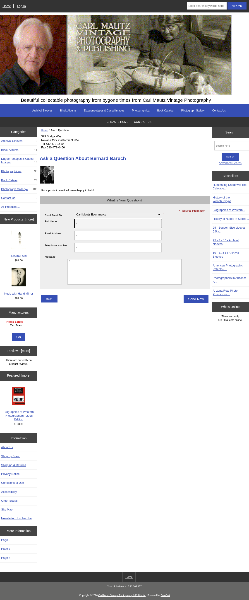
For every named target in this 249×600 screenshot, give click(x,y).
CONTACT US (142, 121)
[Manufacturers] (18, 325)
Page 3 (5, 548)
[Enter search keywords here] (206, 6)
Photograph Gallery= (19, 189)
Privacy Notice (10, 474)
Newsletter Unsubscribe (16, 518)
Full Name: (51, 221)
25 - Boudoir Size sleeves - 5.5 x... (230, 229)
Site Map (6, 509)
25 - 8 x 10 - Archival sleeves (226, 242)
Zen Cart (165, 595)
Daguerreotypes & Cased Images (104, 110)
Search (230, 132)
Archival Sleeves (42, 110)
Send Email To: (53, 215)
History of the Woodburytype (222, 199)
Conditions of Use (12, 482)
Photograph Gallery (192, 110)
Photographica (140, 110)
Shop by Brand (10, 456)
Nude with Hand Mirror (18, 281)
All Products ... (10, 206)
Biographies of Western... (229, 210)
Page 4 (5, 557)
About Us (7, 447)
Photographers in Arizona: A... (229, 279)
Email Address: (53, 233)
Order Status (9, 500)
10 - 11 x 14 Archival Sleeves (226, 254)
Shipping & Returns (13, 465)
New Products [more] (19, 219)
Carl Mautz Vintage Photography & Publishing (122, 595)
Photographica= (19, 171)
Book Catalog (165, 110)
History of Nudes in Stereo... (231, 218)
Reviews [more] (18, 351)
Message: (50, 256)
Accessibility (9, 492)
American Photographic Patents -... (228, 267)
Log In (21, 6)
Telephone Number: (56, 245)
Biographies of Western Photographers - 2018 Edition (19, 404)
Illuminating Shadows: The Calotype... (230, 186)
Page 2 (5, 540)
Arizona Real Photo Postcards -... (225, 292)
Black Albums (68, 110)
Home (6, 6)
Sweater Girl (19, 243)
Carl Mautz (19, 325)
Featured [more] (18, 375)
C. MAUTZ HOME (117, 121)
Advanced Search (230, 163)
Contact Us (219, 110)
